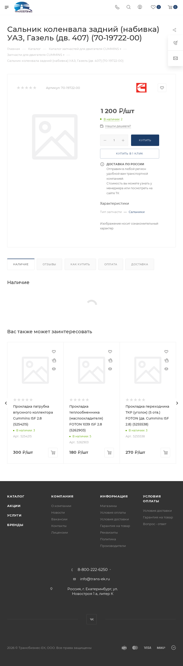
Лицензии (59, 532)
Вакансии (59, 519)
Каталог (16, 496)
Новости (58, 512)
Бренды (15, 525)
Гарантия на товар (115, 526)
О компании (61, 506)
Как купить (80, 264)
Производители (113, 546)
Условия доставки (114, 519)
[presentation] (6, 403)
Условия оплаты (113, 512)
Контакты (58, 526)
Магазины (108, 506)
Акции (14, 506)
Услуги (14, 515)
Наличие (21, 264)
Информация (114, 496)
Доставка (139, 264)
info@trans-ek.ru (95, 579)
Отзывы (49, 264)
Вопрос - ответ (154, 524)
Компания (62, 496)
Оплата (110, 264)
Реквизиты (109, 532)
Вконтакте (91, 619)
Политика (108, 539)
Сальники (137, 212)
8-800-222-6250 (93, 570)
